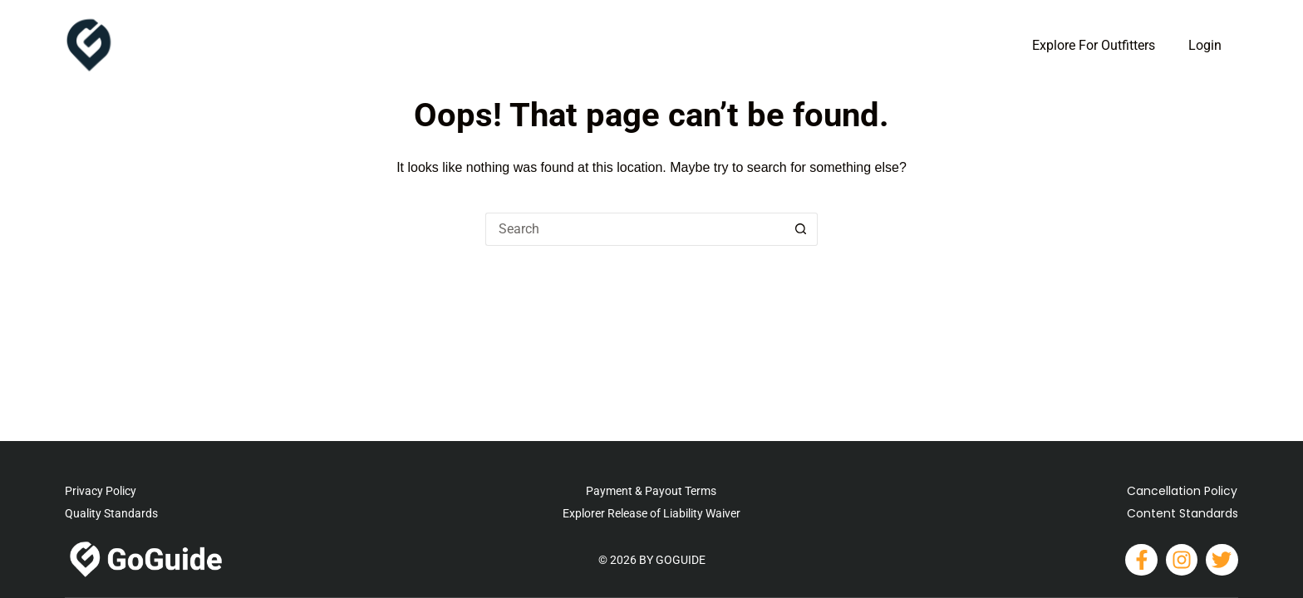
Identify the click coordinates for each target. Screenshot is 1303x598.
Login (1205, 45)
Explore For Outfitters (1093, 45)
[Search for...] (634, 229)
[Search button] (801, 229)
